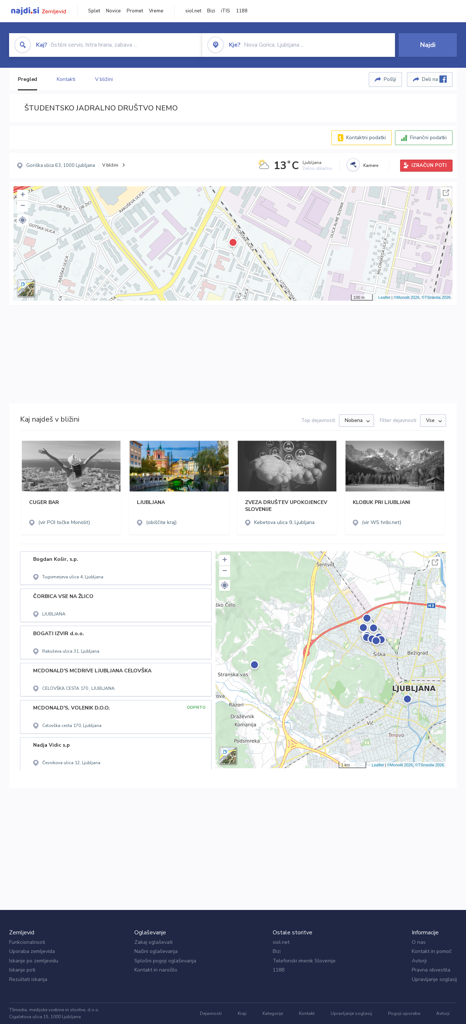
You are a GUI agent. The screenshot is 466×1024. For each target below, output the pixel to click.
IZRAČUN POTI (429, 165)
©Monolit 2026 (406, 297)
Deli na (434, 79)
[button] (22, 220)
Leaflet (384, 297)
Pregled (27, 79)
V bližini (104, 79)
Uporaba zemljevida (32, 951)
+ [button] (22, 195)
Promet (135, 11)
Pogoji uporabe (404, 1013)
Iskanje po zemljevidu (33, 960)
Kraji (242, 1013)
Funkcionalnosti (27, 942)
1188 (242, 11)
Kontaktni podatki (366, 137)
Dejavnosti (211, 1013)
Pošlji (390, 79)
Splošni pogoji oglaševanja (165, 960)
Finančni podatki (428, 137)
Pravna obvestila (431, 969)
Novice (113, 11)
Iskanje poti (22, 969)
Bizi (211, 11)
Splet (94, 11)
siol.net (193, 11)
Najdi (427, 44)
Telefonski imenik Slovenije (304, 960)
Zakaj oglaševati (153, 942)
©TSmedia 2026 (436, 297)
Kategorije (272, 1013)
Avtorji (419, 960)
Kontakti (66, 79)
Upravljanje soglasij (434, 979)
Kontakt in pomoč (431, 951)
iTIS (225, 11)
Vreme (156, 11)
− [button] (22, 206)
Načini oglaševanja (156, 951)
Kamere (370, 165)
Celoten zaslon (446, 192)
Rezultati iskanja (28, 979)
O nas (419, 942)
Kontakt (307, 1013)
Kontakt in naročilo (155, 969)
